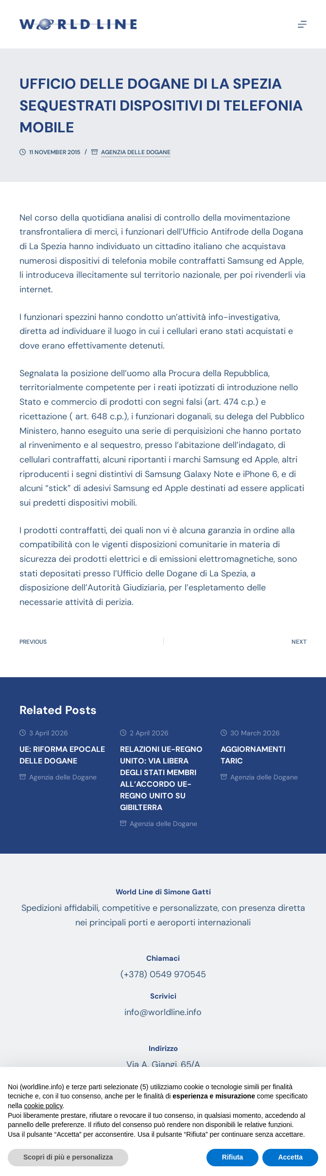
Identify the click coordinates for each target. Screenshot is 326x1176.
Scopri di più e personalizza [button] (68, 1157)
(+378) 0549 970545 (163, 974)
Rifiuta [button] (232, 1157)
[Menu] (302, 24)
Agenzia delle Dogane (136, 152)
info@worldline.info (163, 1012)
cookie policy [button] (43, 1106)
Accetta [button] (290, 1157)
